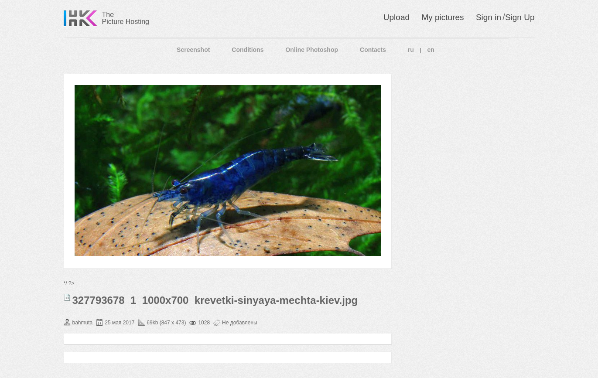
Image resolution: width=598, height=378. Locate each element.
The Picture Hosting (126, 18)
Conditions (247, 49)
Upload (396, 17)
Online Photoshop (311, 49)
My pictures (442, 17)
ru (411, 49)
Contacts (373, 49)
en (430, 49)
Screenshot (193, 49)
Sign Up (520, 17)
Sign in (488, 17)
